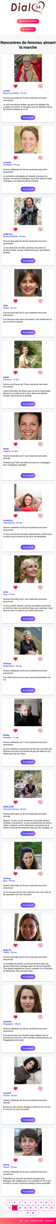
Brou (5, 881)
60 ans (22, 236)
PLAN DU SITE (37, 1221)
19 (46, 1208)
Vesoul (6, 1167)
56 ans (23, 809)
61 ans (15, 451)
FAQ (21, 1221)
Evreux (6, 308)
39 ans (17, 165)
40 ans (19, 523)
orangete (7, 162)
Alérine (6, 1165)
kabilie (6, 377)
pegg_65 (7, 950)
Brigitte (6, 735)
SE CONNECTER (28, 29)
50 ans (14, 1095)
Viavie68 (7, 1093)
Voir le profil (28, 117)
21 (28, 1213)
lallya (5, 305)
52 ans (14, 308)
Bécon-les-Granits (11, 93)
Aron (5, 594)
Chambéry (7, 165)
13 (15, 1208)
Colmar (6, 1095)
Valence (6, 451)
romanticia (8, 520)
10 (46, 1202)
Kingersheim (8, 666)
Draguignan (8, 1024)
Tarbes (6, 952)
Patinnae (7, 663)
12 (9, 1208)
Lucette (6, 91)
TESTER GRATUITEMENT (28, 21)
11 (51, 1202)
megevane (7, 234)
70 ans (23, 93)
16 (30, 1208)
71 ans (16, 737)
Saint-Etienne (9, 523)
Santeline (7, 1021)
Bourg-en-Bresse (10, 236)
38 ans (18, 1024)
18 (41, 1208)
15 (25, 1208)
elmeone (7, 878)
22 (33, 1213)
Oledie (6, 449)
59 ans (12, 881)
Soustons (7, 379)
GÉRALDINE (8, 807)
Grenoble (7, 737)
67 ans (12, 594)
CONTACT (49, 1221)
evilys (5, 592)
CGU (27, 1221)
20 (51, 1208)
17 (36, 1208)
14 (20, 1208)
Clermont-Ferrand (11, 809)
